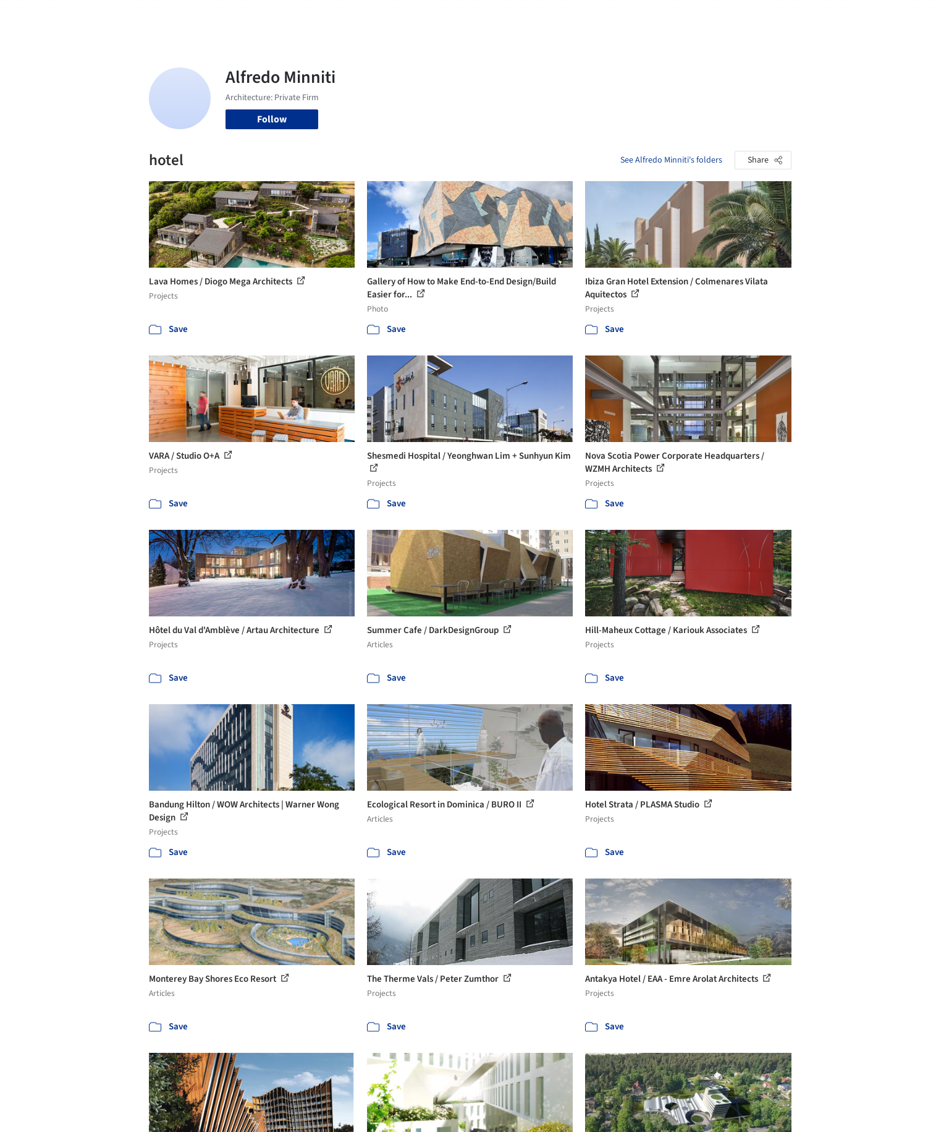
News (644, 17)
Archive (681, 17)
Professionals (593, 17)
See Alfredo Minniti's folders (671, 160)
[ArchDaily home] (104, 17)
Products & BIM (523, 17)
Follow (272, 119)
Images (465, 17)
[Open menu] (846, 17)
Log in (743, 17)
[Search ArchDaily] (275, 17)
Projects (423, 17)
